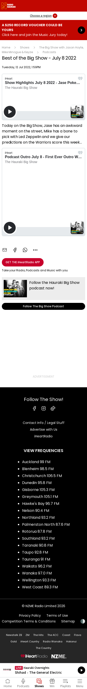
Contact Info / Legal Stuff (43, 422)
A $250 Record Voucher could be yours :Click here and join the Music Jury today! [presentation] (43, 30)
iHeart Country (29, 641)
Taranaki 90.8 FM (37, 545)
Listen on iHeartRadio (43, 670)
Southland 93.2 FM (38, 538)
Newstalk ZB (14, 635)
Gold (13, 641)
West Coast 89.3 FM (40, 587)
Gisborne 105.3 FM (38, 489)
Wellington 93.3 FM (39, 580)
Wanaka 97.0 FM (37, 573)
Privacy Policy (30, 615)
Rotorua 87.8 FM (37, 531)
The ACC (52, 635)
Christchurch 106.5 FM (42, 475)
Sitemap (68, 621)
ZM (27, 635)
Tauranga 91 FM (36, 559)
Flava (77, 635)
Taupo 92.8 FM (35, 552)
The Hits (38, 635)
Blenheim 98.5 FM (38, 468)
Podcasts (49, 52)
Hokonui (71, 641)
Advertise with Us (43, 429)
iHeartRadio (43, 436)
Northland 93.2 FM (38, 517)
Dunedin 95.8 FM (37, 482)
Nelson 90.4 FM (35, 510)
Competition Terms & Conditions (29, 621)
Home (6, 47)
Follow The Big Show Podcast (43, 293)
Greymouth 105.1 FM (40, 496)
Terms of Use (57, 615)
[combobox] (35, 250)
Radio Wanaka (52, 641)
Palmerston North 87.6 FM (46, 524)
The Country (43, 648)
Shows (24, 47)
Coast (66, 635)
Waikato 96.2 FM (37, 566)
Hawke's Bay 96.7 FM (40, 503)
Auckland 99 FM (36, 462)
